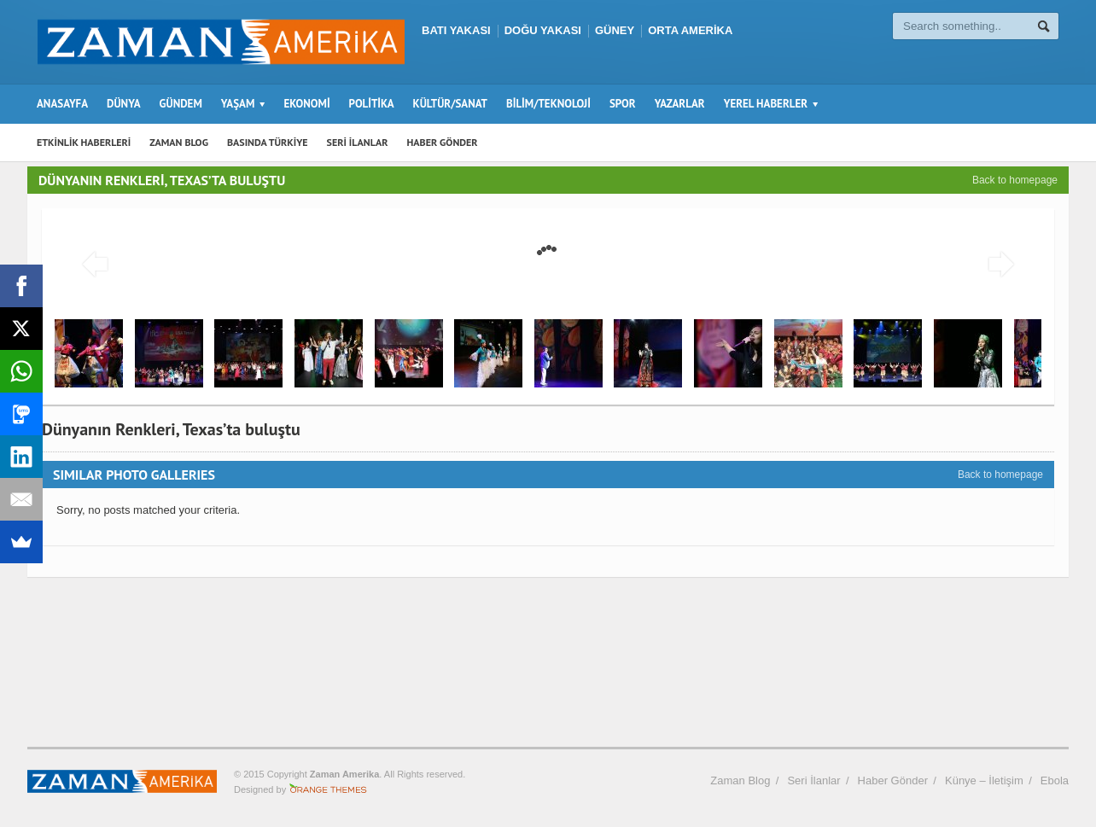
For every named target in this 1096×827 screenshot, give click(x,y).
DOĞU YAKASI (542, 30)
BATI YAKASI (456, 30)
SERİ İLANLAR (357, 142)
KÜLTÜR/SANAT (450, 103)
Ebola (1055, 780)
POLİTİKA (371, 103)
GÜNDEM (181, 103)
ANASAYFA (62, 103)
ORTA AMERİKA (690, 30)
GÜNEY (614, 30)
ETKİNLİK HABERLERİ (84, 142)
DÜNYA (124, 103)
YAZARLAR (680, 103)
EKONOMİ (306, 103)
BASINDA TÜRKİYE (267, 142)
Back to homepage (1015, 180)
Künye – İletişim (984, 780)
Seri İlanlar (813, 780)
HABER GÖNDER (442, 142)
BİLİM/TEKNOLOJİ (548, 103)
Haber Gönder (893, 780)
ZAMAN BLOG (178, 142)
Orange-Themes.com (328, 789)
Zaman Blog (740, 780)
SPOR (622, 103)
